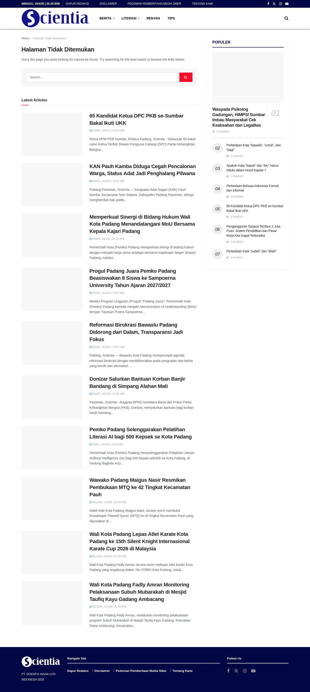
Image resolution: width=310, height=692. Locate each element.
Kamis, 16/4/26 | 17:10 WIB (106, 238)
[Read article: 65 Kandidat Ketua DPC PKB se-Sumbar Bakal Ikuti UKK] (52, 134)
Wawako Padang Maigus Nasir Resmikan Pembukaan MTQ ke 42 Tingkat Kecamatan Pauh (139, 487)
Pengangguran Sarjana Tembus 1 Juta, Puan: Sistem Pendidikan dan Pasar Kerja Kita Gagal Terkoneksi (253, 231)
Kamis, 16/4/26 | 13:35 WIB (106, 393)
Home (25, 38)
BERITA (105, 18)
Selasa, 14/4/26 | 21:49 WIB (107, 606)
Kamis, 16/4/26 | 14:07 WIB (106, 347)
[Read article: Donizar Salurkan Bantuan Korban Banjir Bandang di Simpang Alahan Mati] (52, 397)
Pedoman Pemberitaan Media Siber (154, 3)
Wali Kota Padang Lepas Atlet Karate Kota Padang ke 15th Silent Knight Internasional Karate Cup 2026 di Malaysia (139, 541)
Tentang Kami (202, 3)
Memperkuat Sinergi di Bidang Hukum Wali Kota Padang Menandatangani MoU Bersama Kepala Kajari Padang (142, 224)
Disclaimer (108, 3)
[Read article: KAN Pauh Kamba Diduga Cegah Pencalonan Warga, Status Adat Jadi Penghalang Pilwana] (52, 184)
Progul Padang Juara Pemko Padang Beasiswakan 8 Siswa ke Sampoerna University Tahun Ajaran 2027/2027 (132, 278)
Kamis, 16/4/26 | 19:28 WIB (106, 181)
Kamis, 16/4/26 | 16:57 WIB (106, 292)
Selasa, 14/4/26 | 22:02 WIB (107, 502)
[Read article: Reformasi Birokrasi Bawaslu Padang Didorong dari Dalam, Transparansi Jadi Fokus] (52, 343)
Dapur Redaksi (77, 3)
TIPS (171, 18)
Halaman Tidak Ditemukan (49, 38)
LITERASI (129, 18)
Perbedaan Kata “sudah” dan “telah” (251, 251)
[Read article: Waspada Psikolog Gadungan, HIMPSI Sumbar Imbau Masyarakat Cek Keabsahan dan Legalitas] (248, 77)
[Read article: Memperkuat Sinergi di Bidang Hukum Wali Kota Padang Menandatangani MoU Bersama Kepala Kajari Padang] (52, 235)
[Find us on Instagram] (245, 671)
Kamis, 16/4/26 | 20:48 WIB (106, 130)
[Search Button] (286, 18)
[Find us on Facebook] (228, 671)
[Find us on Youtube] (253, 671)
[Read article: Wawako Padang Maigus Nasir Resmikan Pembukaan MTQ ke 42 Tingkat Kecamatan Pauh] (52, 498)
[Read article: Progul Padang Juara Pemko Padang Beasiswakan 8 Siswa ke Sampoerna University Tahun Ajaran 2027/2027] (52, 289)
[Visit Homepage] (55, 18)
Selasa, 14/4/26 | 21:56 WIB (107, 556)
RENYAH (153, 18)
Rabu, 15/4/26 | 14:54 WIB (106, 444)
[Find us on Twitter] (236, 671)
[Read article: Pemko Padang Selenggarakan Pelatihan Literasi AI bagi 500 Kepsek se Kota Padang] (52, 448)
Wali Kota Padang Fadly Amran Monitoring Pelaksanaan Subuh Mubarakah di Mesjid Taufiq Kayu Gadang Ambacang (139, 592)
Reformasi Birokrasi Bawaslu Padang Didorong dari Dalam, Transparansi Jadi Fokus (136, 332)
